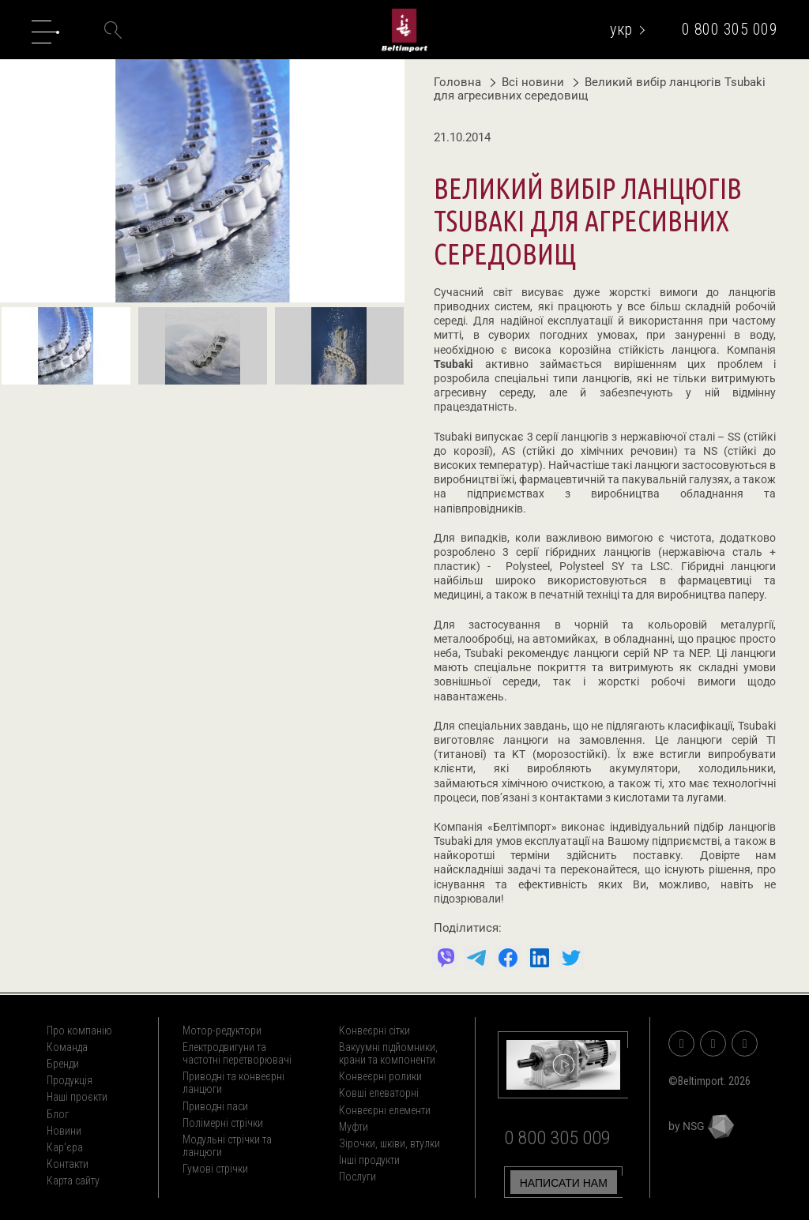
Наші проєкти (77, 1096)
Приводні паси (215, 1106)
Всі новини (529, 82)
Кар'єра (65, 1147)
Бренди (63, 1063)
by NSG (701, 1126)
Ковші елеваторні (379, 1093)
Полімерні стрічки (222, 1123)
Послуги (357, 1176)
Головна (457, 82)
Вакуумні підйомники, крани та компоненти (388, 1053)
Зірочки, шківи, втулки (389, 1143)
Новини (64, 1130)
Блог (58, 1114)
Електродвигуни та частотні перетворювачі (237, 1053)
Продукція (69, 1080)
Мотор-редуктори (222, 1030)
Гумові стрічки (215, 1168)
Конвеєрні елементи (385, 1110)
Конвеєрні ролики (380, 1076)
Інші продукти (369, 1160)
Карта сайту (73, 1180)
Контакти (67, 1164)
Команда (67, 1047)
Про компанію (79, 1030)
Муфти (353, 1127)
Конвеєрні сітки (374, 1030)
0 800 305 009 (730, 29)
